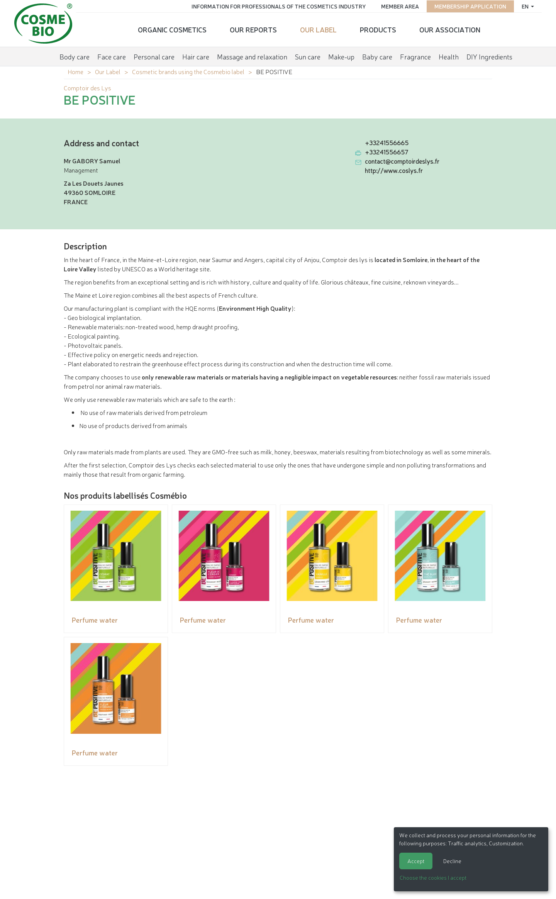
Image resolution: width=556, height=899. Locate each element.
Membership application (469, 5)
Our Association (449, 29)
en (524, 5)
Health (449, 55)
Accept (415, 860)
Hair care (195, 55)
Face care (111, 55)
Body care (74, 55)
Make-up (341, 55)
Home (75, 71)
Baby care (377, 55)
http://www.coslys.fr (394, 170)
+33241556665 (387, 142)
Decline (452, 860)
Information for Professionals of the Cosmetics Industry (277, 5)
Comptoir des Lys (87, 87)
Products (378, 29)
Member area (398, 5)
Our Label (318, 29)
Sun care (307, 55)
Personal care (154, 55)
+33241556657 (386, 151)
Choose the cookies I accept (433, 877)
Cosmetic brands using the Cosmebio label (188, 71)
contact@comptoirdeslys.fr (402, 161)
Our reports (253, 29)
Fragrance (415, 55)
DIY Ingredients (489, 55)
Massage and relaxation (252, 55)
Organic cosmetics (172, 29)
